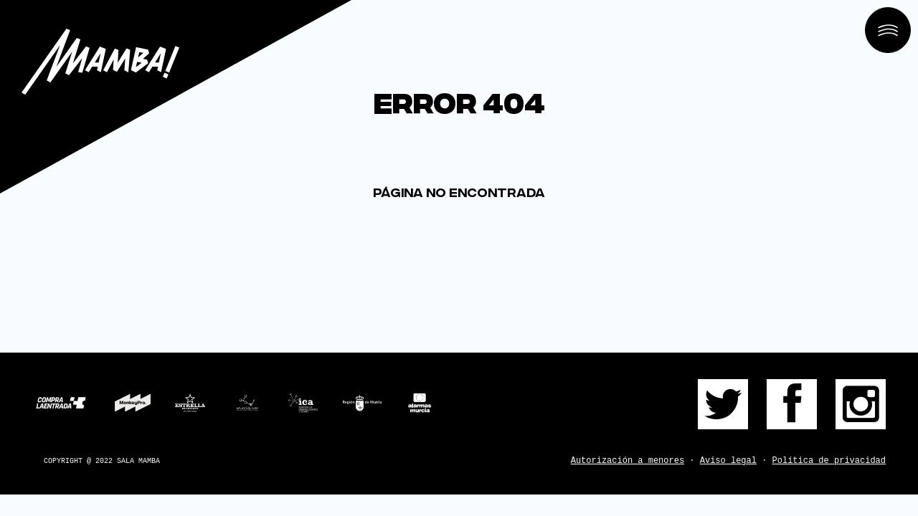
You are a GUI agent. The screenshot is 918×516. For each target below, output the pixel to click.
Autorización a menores (627, 461)
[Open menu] (888, 30)
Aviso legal (728, 461)
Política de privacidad (829, 461)
